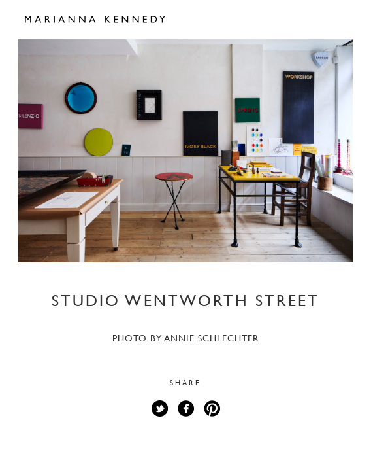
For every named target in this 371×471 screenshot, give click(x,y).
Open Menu (337, 18)
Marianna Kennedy (95, 19)
